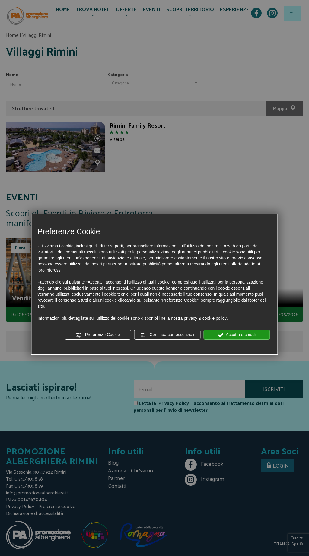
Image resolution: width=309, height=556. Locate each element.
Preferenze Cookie (98, 335)
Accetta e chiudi (237, 335)
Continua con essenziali (167, 335)
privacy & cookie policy (205, 318)
